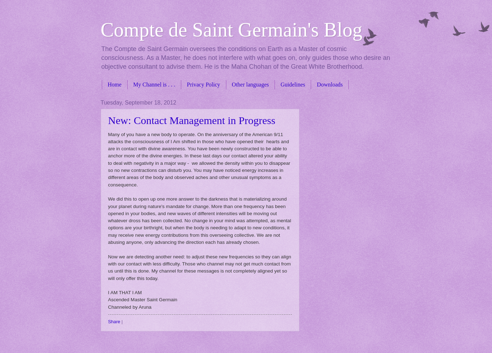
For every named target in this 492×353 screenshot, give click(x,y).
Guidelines (293, 85)
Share (114, 321)
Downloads (330, 85)
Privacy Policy (203, 85)
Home (115, 85)
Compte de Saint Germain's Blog (232, 30)
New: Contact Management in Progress (192, 120)
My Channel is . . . (154, 85)
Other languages (250, 85)
